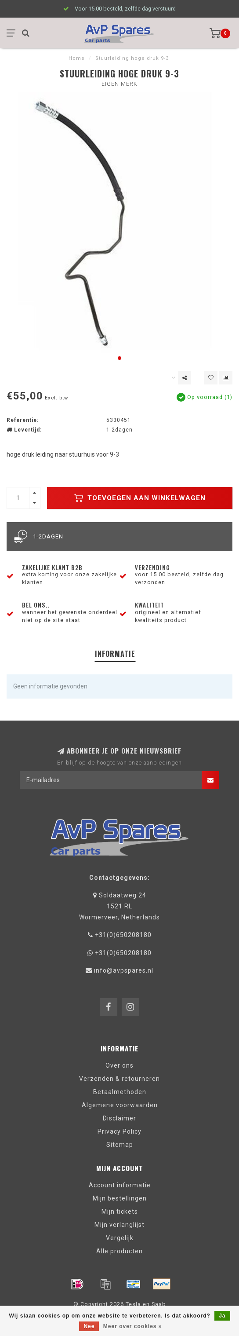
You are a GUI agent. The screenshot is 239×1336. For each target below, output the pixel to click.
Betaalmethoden (119, 1091)
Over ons (119, 1065)
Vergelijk (120, 1237)
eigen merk (119, 84)
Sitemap (119, 1144)
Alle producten (119, 1251)
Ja (222, 1316)
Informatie (115, 653)
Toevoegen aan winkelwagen (140, 498)
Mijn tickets (119, 1211)
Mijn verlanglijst (119, 1224)
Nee (88, 1326)
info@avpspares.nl (123, 970)
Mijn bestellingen (120, 1198)
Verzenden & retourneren (119, 1078)
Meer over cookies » (132, 1326)
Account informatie (120, 1185)
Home (77, 58)
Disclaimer (119, 1118)
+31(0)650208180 (123, 934)
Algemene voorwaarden (120, 1105)
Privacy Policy (119, 1131)
